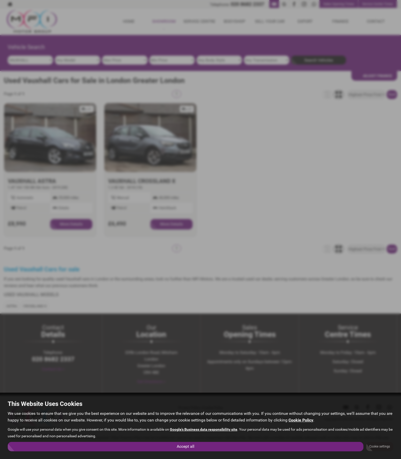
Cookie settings (379, 446)
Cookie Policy (300, 420)
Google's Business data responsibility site (203, 429)
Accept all (185, 446)
